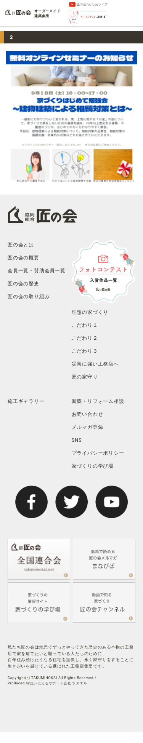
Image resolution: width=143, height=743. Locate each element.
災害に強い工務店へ (95, 364)
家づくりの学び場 (93, 466)
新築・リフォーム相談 (98, 401)
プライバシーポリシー (98, 453)
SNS (77, 440)
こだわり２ (85, 338)
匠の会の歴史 (23, 283)
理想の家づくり (90, 312)
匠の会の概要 (23, 257)
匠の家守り (85, 377)
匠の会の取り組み (29, 296)
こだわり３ (85, 351)
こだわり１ (85, 325)
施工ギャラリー (26, 401)
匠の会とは (21, 245)
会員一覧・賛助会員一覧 (37, 270)
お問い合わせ (87, 414)
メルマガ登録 (87, 427)
